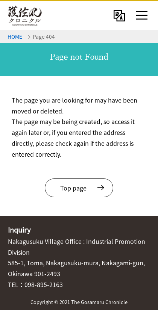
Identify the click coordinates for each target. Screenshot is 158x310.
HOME (15, 36)
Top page (73, 187)
